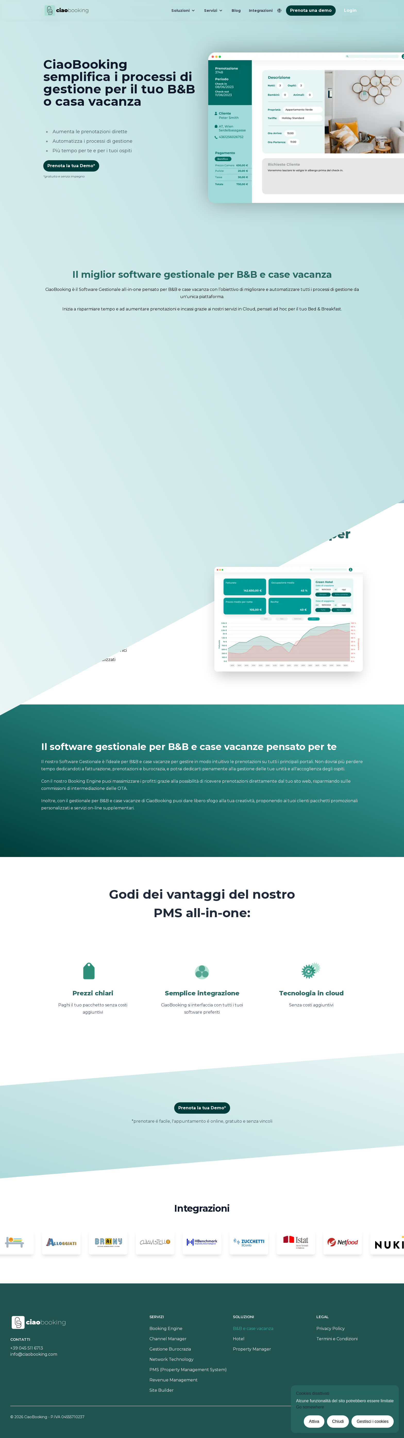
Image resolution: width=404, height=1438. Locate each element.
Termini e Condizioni (337, 1338)
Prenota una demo (311, 10)
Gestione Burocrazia (170, 1349)
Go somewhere (310, 1407)
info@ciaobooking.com (33, 1354)
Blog (236, 10)
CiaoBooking (35, 1417)
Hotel (239, 1338)
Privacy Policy (330, 1328)
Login (350, 10)
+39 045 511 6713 (26, 1348)
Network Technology (171, 1359)
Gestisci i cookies (373, 1421)
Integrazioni (261, 10)
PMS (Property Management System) (188, 1369)
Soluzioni (183, 10)
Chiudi (338, 1421)
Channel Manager (168, 1338)
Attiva (314, 1421)
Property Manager (252, 1349)
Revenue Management (173, 1380)
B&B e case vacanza (253, 1328)
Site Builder (161, 1390)
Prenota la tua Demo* (71, 165)
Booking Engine (165, 1328)
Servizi (213, 10)
